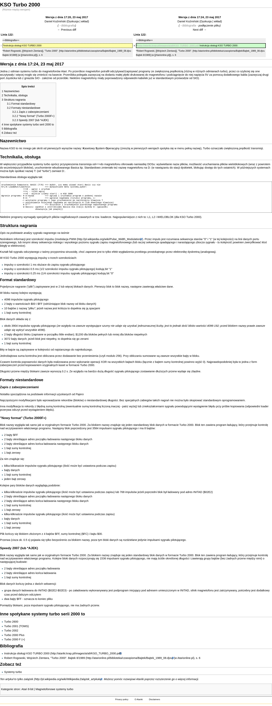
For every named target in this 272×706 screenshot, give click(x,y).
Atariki (140, 679)
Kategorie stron (10, 689)
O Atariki (138, 699)
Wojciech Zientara (38, 657)
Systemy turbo (13, 671)
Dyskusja (73, 21)
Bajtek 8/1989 (76, 657)
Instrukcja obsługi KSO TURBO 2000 (26, 653)
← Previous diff (66, 29)
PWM (72, 239)
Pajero (80, 394)
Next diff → (199, 29)
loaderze (106, 216)
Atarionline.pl (185, 657)
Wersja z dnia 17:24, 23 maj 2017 (199, 17)
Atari (64, 71)
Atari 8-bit (27, 689)
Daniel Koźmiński (55, 21)
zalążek (28, 679)
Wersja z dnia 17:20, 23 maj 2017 (67, 17)
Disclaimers (154, 699)
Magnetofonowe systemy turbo (54, 689)
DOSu (151, 164)
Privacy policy (121, 699)
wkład (84, 21)
